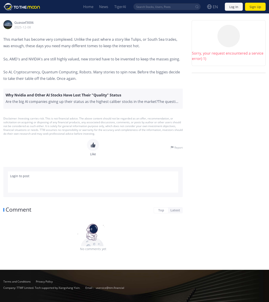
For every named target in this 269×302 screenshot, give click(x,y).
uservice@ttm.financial (110, 288)
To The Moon (22, 6)
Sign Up (255, 7)
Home (88, 6)
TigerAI (120, 6)
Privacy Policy (44, 281)
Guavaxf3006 (24, 22)
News (103, 6)
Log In (233, 7)
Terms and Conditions (17, 281)
